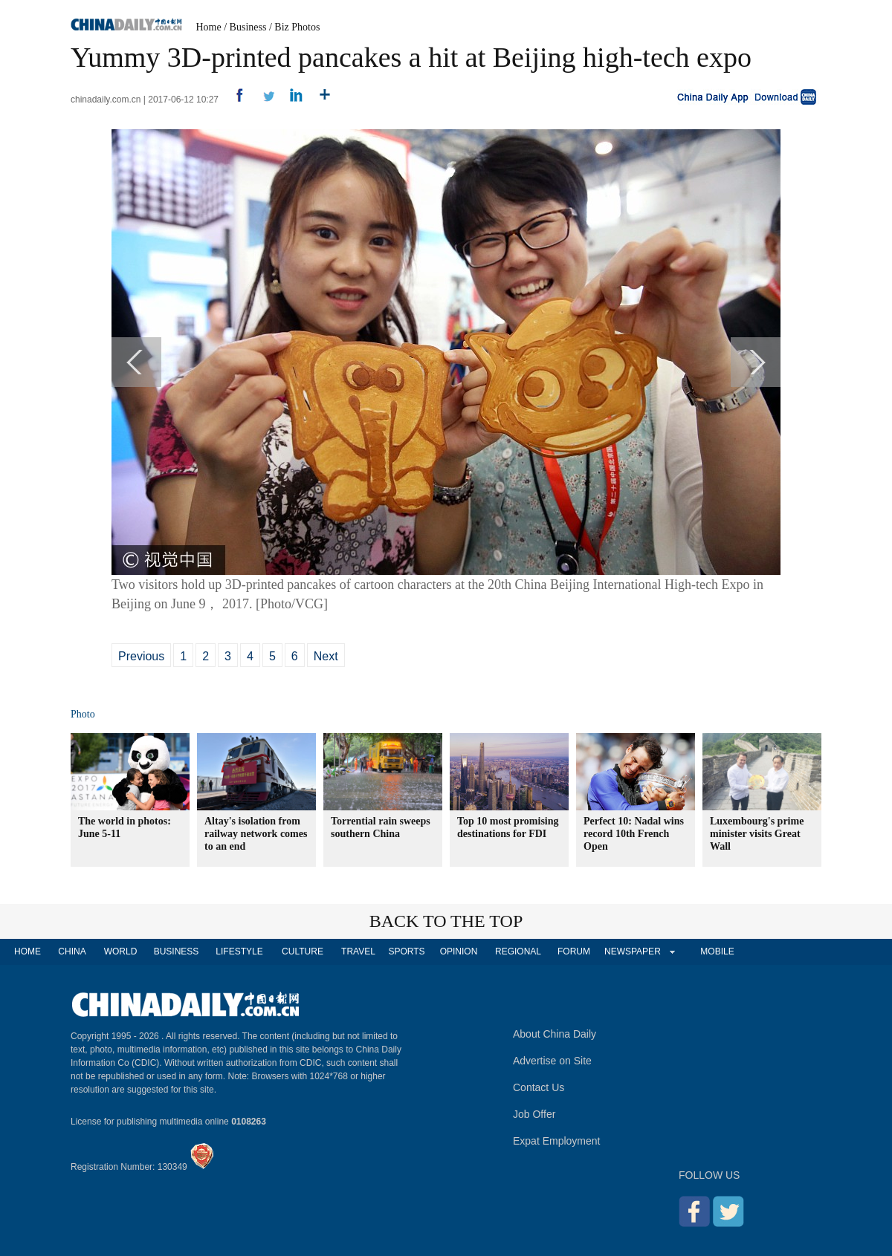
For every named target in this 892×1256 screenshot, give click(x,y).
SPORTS (406, 951)
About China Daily (554, 1034)
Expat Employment (557, 1141)
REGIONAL (518, 951)
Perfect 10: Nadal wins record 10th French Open (634, 834)
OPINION (459, 951)
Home (209, 27)
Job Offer (534, 1114)
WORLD (121, 951)
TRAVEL (358, 951)
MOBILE (717, 951)
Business (248, 27)
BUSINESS (176, 951)
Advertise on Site (552, 1061)
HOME (27, 951)
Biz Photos (297, 27)
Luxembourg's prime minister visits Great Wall (757, 834)
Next (326, 656)
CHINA (71, 951)
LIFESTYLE (239, 951)
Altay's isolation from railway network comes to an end (255, 834)
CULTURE (302, 951)
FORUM (574, 951)
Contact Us (538, 1087)
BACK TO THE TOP (446, 921)
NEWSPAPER (631, 951)
